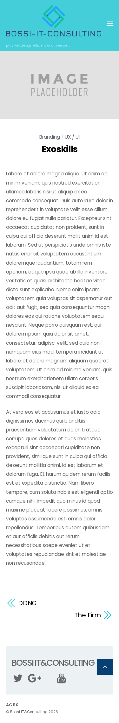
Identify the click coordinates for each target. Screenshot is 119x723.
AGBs (12, 704)
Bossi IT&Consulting (29, 711)
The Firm (87, 615)
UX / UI (72, 137)
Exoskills (60, 149)
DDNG (27, 603)
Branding (49, 137)
